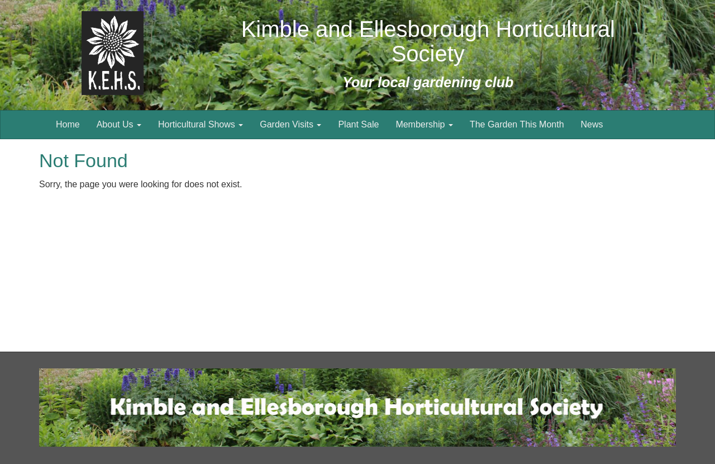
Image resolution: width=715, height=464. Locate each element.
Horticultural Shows (200, 124)
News (592, 124)
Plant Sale (358, 124)
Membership (423, 124)
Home (68, 124)
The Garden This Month (517, 124)
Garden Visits (290, 124)
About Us (119, 124)
